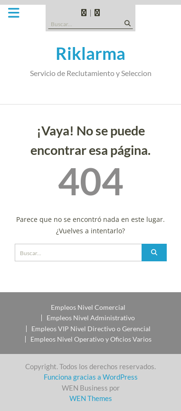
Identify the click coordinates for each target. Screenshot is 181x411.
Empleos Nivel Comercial (88, 307)
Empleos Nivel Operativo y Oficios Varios (91, 339)
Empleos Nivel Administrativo (91, 318)
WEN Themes (90, 398)
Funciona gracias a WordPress (91, 377)
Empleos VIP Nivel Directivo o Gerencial (91, 328)
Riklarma (90, 53)
